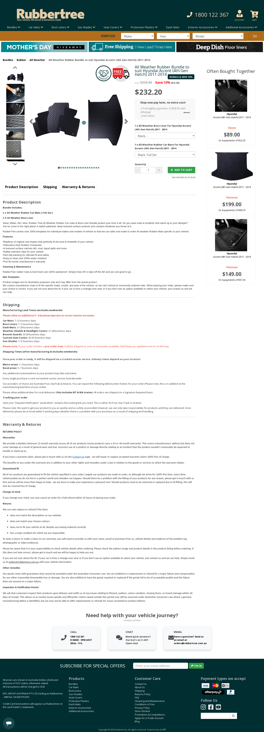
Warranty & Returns (78, 187)
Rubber (21, 60)
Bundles (8, 60)
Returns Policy (143, 694)
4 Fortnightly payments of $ (166, 112)
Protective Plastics (79, 701)
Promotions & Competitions (150, 714)
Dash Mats (172, 27)
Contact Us (78, 456)
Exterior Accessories (80, 707)
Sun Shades (75, 694)
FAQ (137, 697)
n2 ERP (163, 729)
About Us (140, 687)
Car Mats (74, 687)
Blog (137, 721)
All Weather (37, 60)
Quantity (140, 164)
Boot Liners (75, 690)
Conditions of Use (145, 704)
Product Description (21, 187)
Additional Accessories (81, 711)
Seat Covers (75, 697)
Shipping (50, 187)
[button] (189, 15)
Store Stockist (142, 711)
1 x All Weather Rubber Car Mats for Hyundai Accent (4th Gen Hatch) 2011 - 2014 (162, 146)
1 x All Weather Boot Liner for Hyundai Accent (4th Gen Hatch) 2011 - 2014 (163, 127)
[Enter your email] (160, 666)
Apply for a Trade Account (149, 718)
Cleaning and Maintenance (150, 701)
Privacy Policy (142, 707)
